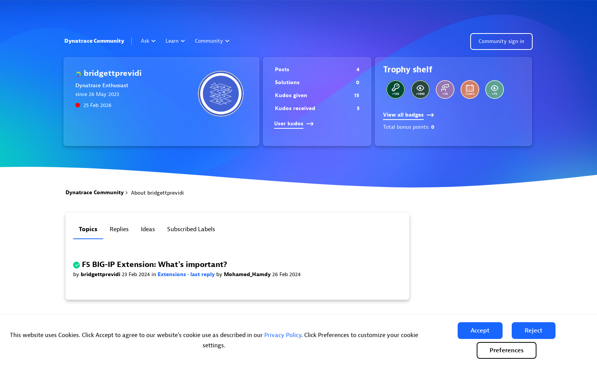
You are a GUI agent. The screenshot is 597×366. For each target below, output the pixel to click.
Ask (148, 41)
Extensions (173, 274)
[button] (480, 330)
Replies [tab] (119, 229)
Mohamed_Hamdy (248, 274)
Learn (175, 41)
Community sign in (501, 41)
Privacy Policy (282, 335)
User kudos (294, 123)
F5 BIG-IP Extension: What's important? (154, 264)
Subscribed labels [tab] (191, 229)
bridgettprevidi (101, 274)
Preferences (507, 350)
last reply (203, 274)
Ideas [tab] (148, 229)
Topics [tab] (88, 229)
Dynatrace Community (94, 41)
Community (212, 41)
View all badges (408, 115)
